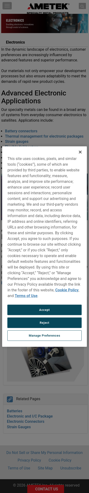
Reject (44, 322)
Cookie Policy (67, 290)
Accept (44, 309)
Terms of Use (26, 295)
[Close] (80, 152)
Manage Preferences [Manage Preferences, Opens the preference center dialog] (44, 335)
